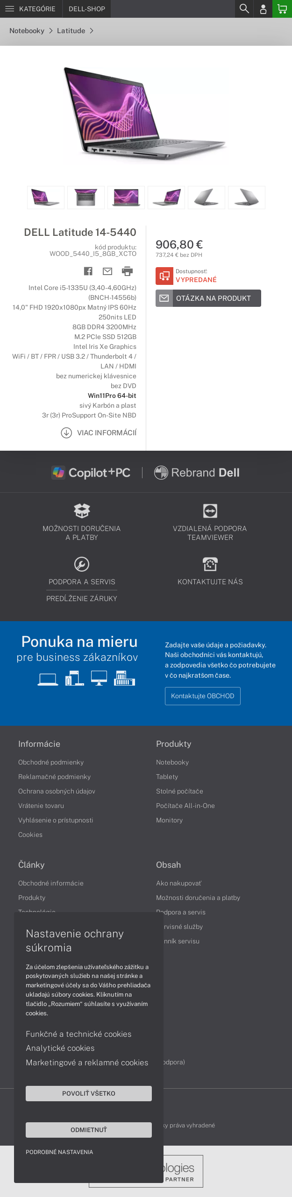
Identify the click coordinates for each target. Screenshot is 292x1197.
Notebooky (30, 31)
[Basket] (282, 9)
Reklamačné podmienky (54, 776)
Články (31, 865)
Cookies (30, 834)
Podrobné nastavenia (59, 1152)
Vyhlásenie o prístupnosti (55, 820)
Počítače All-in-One (185, 805)
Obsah (168, 865)
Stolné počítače (179, 791)
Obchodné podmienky (51, 762)
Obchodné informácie (51, 883)
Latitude (75, 31)
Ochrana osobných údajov (56, 791)
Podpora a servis (181, 912)
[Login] (263, 9)
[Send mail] (108, 271)
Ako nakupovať (178, 883)
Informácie (39, 744)
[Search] (244, 9)
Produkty (174, 744)
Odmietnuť (89, 1129)
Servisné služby (179, 926)
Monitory (169, 820)
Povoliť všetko (88, 1093)
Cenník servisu (177, 941)
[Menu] (31, 9)
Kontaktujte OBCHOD (203, 696)
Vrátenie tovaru (41, 805)
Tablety (167, 776)
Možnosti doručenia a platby (198, 897)
